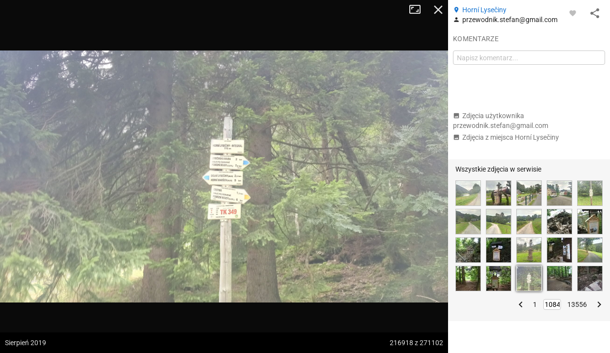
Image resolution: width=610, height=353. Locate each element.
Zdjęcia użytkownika (500, 120)
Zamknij (438, 10)
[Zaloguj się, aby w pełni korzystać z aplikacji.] (573, 13)
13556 (577, 304)
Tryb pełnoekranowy (418, 10)
